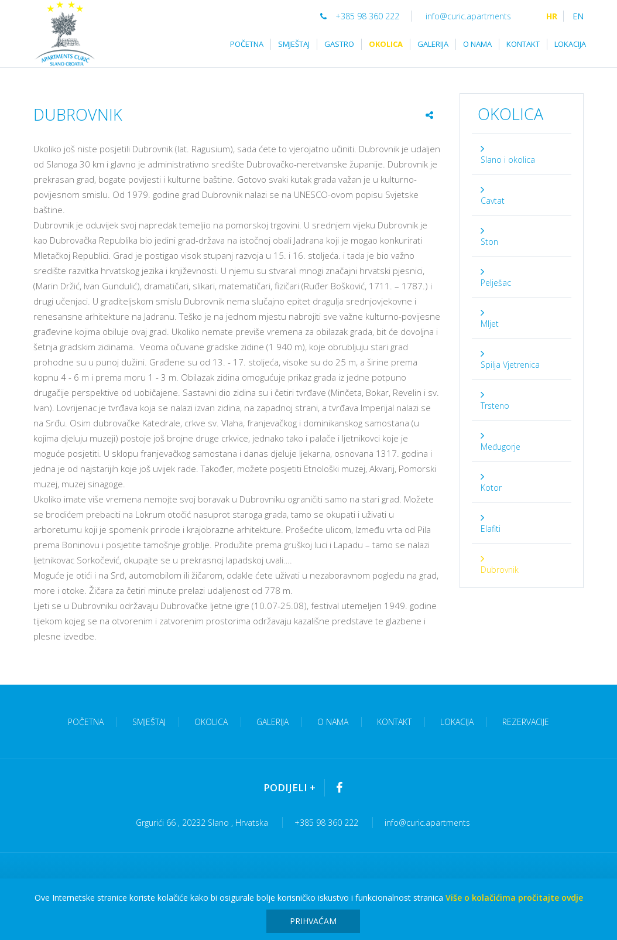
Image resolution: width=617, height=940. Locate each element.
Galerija (432, 44)
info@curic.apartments (468, 16)
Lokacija (570, 44)
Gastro (339, 44)
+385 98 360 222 (359, 16)
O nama (477, 44)
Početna (246, 44)
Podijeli (289, 787)
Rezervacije (525, 722)
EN (578, 16)
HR (551, 16)
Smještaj (294, 44)
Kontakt (523, 44)
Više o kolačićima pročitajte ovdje (514, 897)
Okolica (386, 44)
